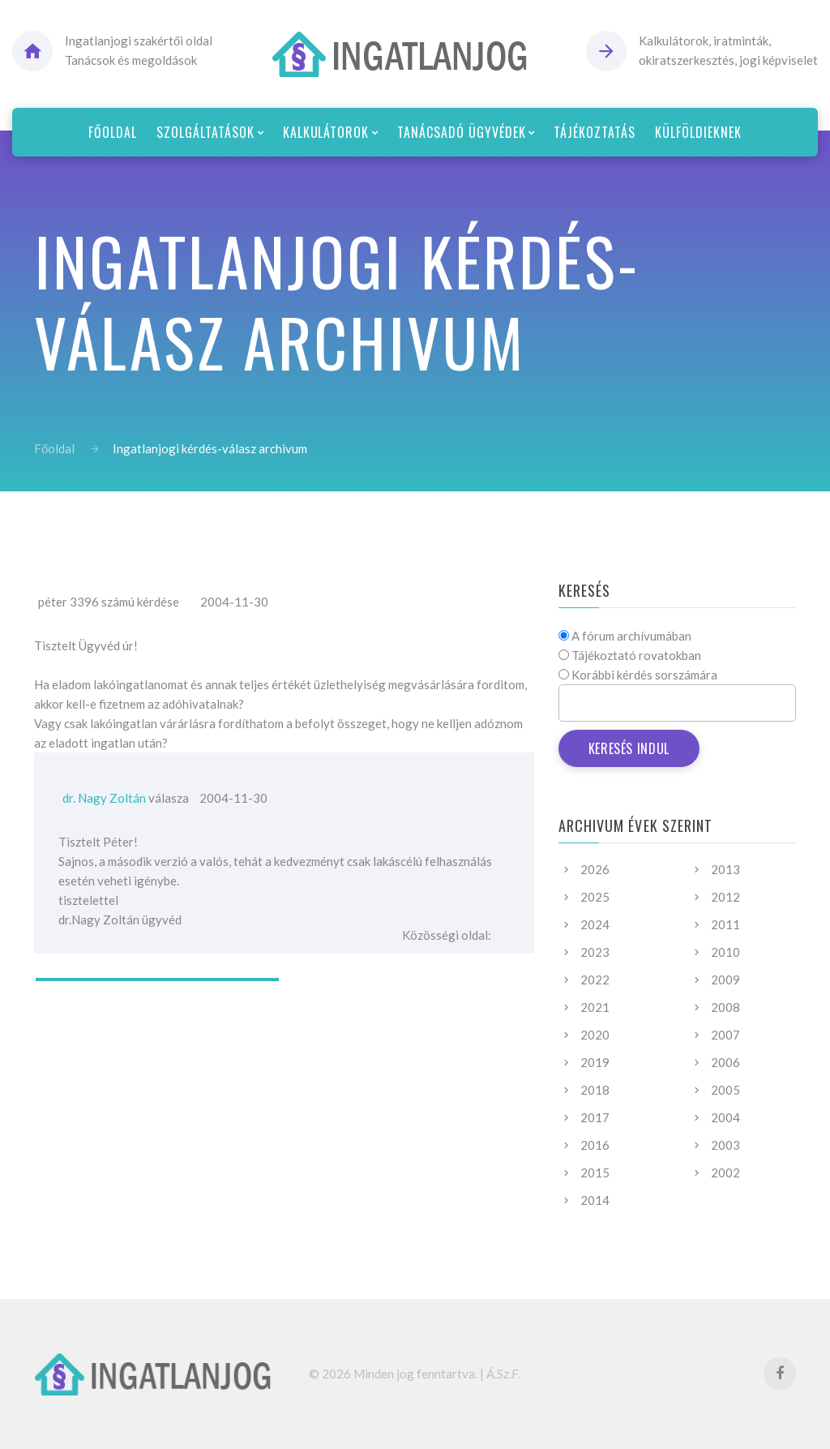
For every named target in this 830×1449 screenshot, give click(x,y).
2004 (725, 1117)
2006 (725, 1062)
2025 (595, 897)
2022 (595, 979)
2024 (595, 924)
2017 (595, 1117)
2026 (595, 869)
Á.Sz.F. (503, 1373)
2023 (595, 952)
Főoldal (54, 448)
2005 (725, 1089)
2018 (595, 1089)
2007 (725, 1034)
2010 (725, 952)
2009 (725, 979)
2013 (725, 869)
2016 (595, 1145)
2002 (725, 1172)
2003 (725, 1145)
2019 (595, 1062)
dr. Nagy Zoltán (104, 798)
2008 (725, 1007)
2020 (595, 1034)
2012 (725, 897)
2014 (595, 1200)
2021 (595, 1007)
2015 (595, 1172)
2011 (725, 924)
